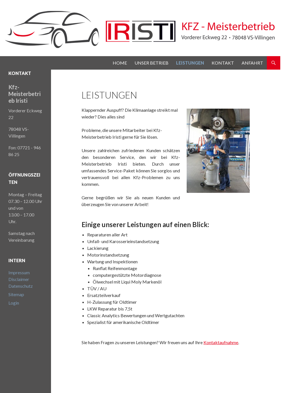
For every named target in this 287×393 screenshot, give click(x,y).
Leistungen (190, 62)
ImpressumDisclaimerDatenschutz (20, 279)
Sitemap (16, 294)
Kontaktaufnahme (220, 342)
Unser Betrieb (151, 62)
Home (120, 62)
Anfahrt (252, 62)
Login (13, 302)
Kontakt (223, 62)
